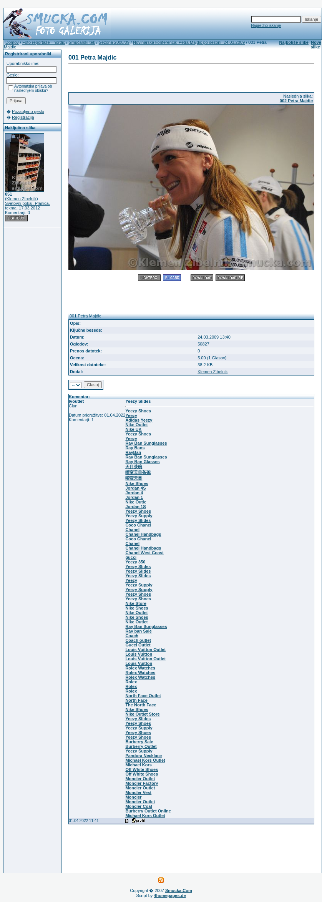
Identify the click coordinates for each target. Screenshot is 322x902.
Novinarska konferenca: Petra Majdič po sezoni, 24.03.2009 (189, 42)
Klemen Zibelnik (22, 198)
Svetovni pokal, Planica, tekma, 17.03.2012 (27, 205)
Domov (12, 42)
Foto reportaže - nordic (43, 42)
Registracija (23, 117)
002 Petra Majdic (296, 100)
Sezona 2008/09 (114, 42)
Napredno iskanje (266, 25)
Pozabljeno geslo (28, 111)
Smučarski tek (81, 42)
